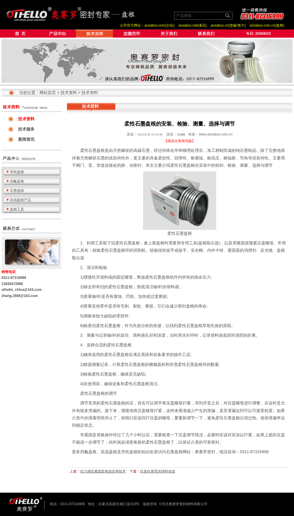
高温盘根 (109, 451)
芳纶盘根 (129, 451)
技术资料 (69, 92)
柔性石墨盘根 (92, 150)
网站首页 (47, 92)
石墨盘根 (174, 451)
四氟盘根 (88, 451)
